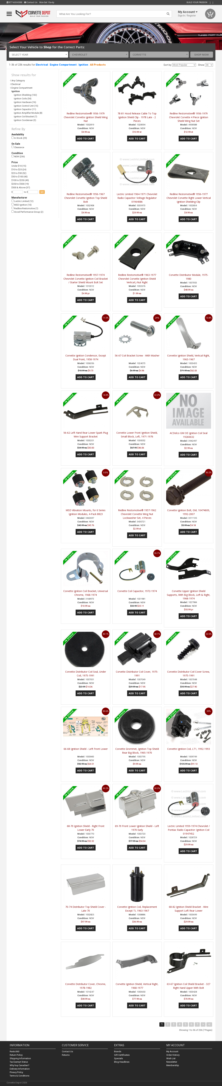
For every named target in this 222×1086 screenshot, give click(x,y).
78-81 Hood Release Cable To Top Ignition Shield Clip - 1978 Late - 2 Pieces (137, 117)
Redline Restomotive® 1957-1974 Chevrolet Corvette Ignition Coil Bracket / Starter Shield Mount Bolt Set (85, 278)
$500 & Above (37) (20, 187)
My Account (172, 1051)
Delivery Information (20, 1068)
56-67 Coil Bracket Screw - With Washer (137, 355)
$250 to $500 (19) (20, 184)
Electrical (42, 64)
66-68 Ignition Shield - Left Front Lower (86, 748)
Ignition (83, 64)
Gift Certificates (122, 1055)
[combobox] (38, 55)
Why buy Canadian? (19, 1065)
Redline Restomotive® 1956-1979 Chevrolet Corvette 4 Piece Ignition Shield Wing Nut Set (188, 117)
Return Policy (16, 1055)
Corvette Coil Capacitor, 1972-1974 (137, 591)
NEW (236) (18, 156)
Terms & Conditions (19, 1075)
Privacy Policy (16, 1072)
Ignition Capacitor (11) (25, 109)
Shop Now (201, 54)
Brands (117, 1051)
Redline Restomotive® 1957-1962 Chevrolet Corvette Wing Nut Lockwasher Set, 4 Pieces (137, 514)
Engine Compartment (63, 64)
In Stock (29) (19, 138)
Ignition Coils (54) (22, 98)
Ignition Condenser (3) (25, 120)
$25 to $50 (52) (18, 173)
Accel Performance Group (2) (27, 211)
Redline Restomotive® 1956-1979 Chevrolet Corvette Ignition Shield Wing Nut (86, 117)
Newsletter (171, 1062)
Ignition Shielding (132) (25, 95)
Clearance (17, 147)
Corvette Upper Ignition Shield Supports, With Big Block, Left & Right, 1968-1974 (188, 594)
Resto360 (14, 1051)
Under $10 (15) (18, 166)
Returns (66, 1055)
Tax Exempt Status (19, 1062)
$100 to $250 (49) (20, 180)
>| (209, 1024)
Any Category (18, 80)
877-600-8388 (14, 2)
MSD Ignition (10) (21, 204)
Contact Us (30, 2)
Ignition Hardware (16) (25, 102)
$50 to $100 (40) (19, 176)
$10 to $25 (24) (18, 169)
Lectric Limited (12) (22, 201)
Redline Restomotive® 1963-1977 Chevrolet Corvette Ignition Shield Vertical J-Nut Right (137, 278)
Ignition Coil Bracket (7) (25, 116)
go (42, 192)
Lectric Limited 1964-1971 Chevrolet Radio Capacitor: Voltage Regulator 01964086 (137, 197)
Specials (118, 1058)
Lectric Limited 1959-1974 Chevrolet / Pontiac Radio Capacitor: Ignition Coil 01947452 (189, 829)
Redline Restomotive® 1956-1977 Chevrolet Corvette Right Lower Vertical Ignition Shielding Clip (188, 197)
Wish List (171, 1058)
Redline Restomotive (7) (24, 208)
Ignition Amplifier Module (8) (28, 113)
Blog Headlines (121, 1062)
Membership (172, 1065)
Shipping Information (20, 1058)
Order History (173, 1055)
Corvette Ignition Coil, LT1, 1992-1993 (188, 748)
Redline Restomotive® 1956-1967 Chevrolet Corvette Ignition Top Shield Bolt (85, 197)
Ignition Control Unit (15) (26, 106)
